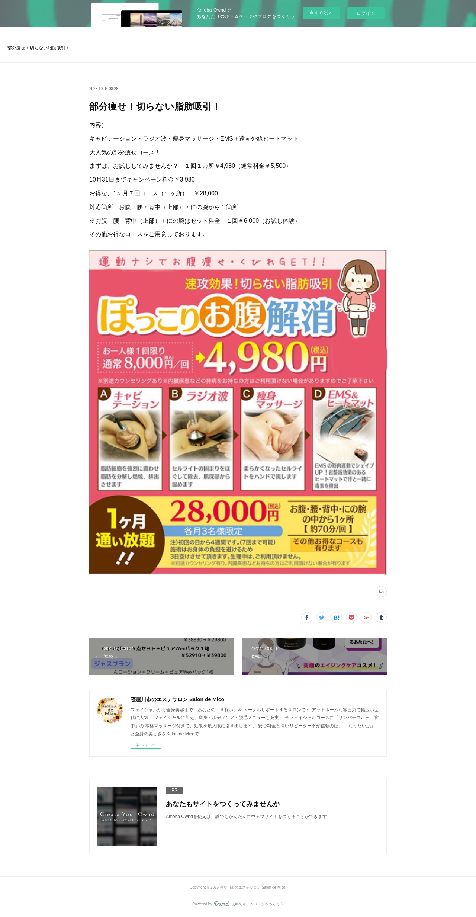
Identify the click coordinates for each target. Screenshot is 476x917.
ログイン (366, 13)
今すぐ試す (321, 13)
